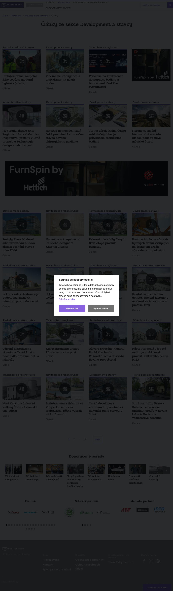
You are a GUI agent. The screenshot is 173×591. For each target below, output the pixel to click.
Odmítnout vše (67, 299)
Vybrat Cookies (100, 308)
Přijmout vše (72, 308)
